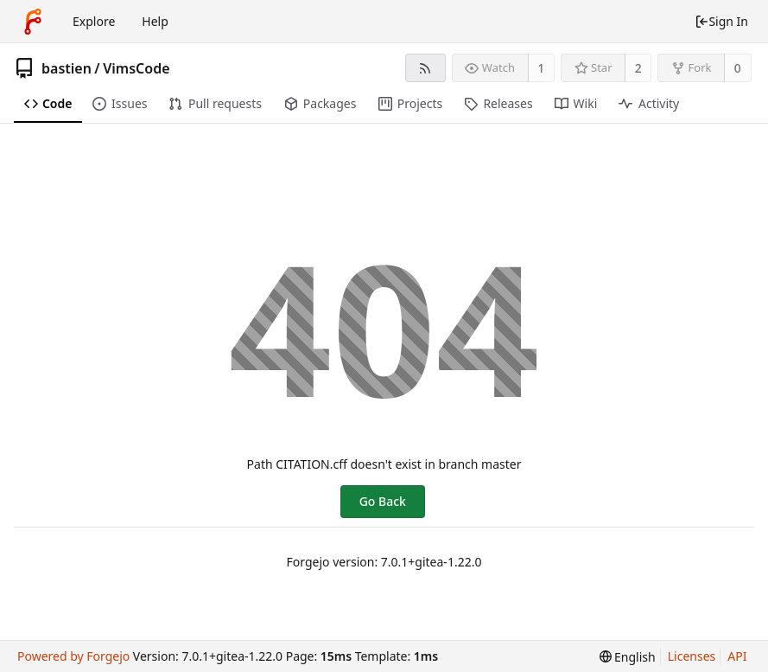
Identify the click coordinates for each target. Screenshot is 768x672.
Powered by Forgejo (73, 656)
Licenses (692, 656)
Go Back (382, 501)
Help (155, 21)
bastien (66, 68)
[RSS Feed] (425, 68)
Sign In (721, 21)
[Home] (33, 21)
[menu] (628, 657)
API (736, 656)
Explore (94, 21)
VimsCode (136, 68)
